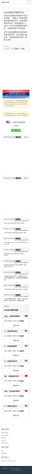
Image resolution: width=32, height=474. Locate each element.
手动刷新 (16, 125)
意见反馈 (3, 440)
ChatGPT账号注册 (11, 310)
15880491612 (13, 376)
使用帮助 (3, 438)
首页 (2, 451)
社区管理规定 (4, 435)
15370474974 (14, 391)
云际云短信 (5, 2)
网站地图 (3, 453)
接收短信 (16, 325)
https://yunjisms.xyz (24, 468)
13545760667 (14, 316)
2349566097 (12, 346)
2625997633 (12, 331)
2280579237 (12, 361)
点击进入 (11, 106)
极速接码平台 (4, 443)
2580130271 (12, 406)
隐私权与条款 (4, 433)
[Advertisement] (16, 73)
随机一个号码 (16, 130)
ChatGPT (6, 46)
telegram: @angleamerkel (8, 461)
